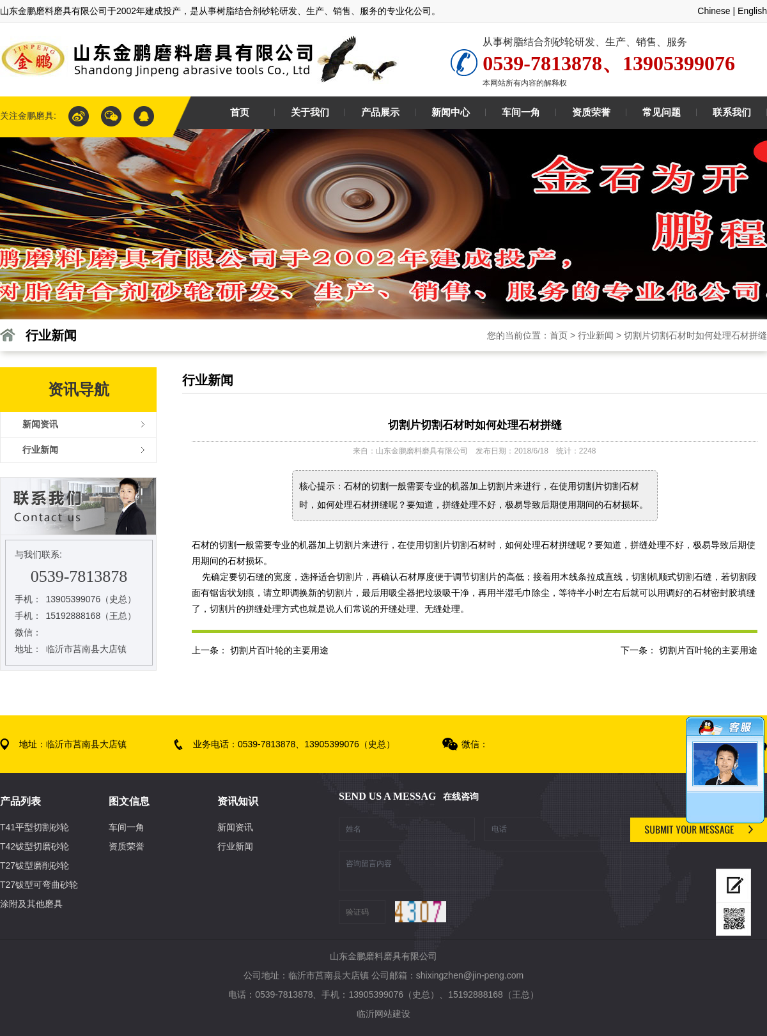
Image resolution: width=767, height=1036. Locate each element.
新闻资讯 (235, 827)
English (752, 11)
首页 (559, 335)
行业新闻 (596, 335)
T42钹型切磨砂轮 (34, 846)
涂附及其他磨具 (31, 904)
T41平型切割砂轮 (34, 827)
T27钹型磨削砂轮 (34, 865)
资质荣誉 (126, 846)
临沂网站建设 (383, 1014)
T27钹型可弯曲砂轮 (39, 885)
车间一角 (126, 827)
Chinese (713, 11)
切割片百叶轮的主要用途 (708, 650)
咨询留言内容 (480, 870)
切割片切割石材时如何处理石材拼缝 (695, 335)
